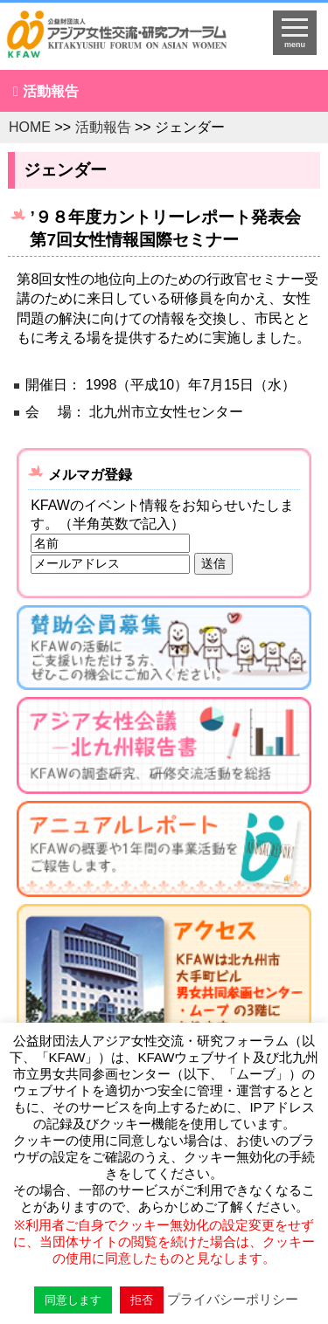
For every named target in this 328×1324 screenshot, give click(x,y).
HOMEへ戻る (128, 40)
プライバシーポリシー (232, 1299)
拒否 (141, 1300)
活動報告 (51, 91)
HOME (30, 127)
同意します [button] (73, 1300)
